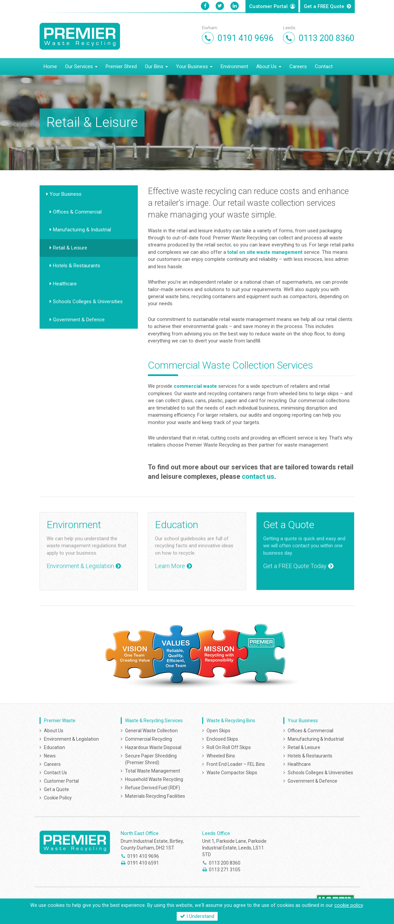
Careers (298, 65)
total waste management (264, 251)
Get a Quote (324, 7)
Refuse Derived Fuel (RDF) (152, 786)
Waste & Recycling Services (154, 719)
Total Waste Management (152, 770)
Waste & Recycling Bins (231, 719)
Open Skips (218, 729)
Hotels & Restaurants (76, 265)
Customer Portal (268, 7)
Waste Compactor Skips (232, 771)
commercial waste (195, 385)
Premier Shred (121, 65)
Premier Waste (59, 719)
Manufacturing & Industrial (82, 229)
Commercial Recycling (148, 738)
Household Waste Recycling (154, 778)
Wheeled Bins (221, 754)
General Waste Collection (151, 729)
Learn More (170, 565)
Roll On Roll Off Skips (229, 746)
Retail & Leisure (70, 247)
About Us (268, 65)
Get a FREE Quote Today (295, 565)
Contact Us (55, 771)
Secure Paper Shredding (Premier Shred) (151, 758)
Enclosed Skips (222, 738)
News (50, 754)
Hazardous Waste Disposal (153, 746)
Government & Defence (79, 319)
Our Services (81, 65)
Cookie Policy (58, 796)
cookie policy (348, 905)
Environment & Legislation (80, 565)
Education (54, 746)
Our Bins (156, 65)
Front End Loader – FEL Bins (236, 763)
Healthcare (65, 283)
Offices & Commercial (77, 211)
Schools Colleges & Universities (88, 301)
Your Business (194, 65)
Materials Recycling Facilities (155, 795)
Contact (324, 65)
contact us (258, 476)
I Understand (197, 916)
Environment (234, 65)
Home (50, 65)
